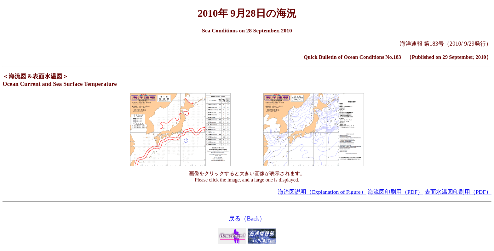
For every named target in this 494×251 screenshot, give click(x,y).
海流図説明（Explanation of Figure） (322, 192)
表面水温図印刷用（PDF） (458, 192)
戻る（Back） (247, 218)
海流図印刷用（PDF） (395, 192)
